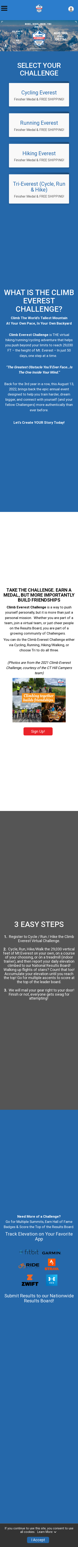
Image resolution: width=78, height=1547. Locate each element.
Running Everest (39, 123)
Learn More (47, 1532)
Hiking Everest (39, 153)
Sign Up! (38, 747)
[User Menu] (71, 9)
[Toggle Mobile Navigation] (4, 8)
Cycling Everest (39, 92)
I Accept (38, 1540)
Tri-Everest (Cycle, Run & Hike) (39, 187)
